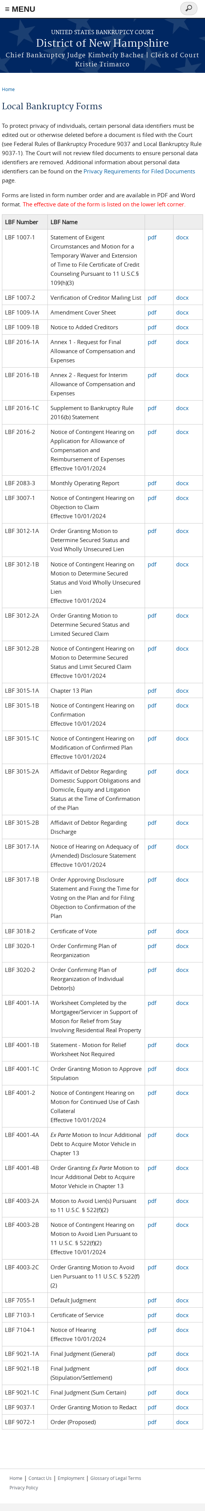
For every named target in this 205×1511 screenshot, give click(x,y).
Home (8, 89)
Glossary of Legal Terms (115, 1478)
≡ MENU (20, 9)
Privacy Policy (23, 1487)
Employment (71, 1478)
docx (182, 237)
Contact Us (40, 1478)
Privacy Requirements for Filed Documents (139, 171)
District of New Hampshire (102, 44)
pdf (152, 237)
